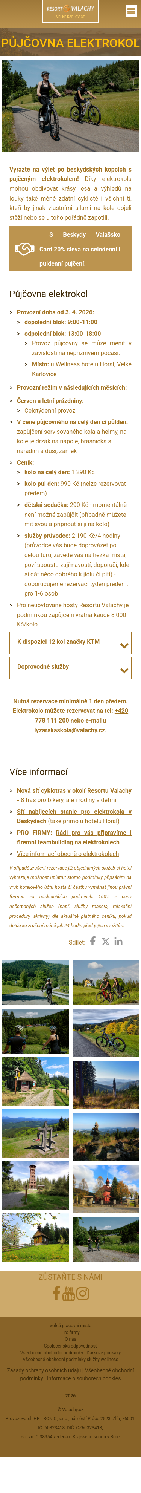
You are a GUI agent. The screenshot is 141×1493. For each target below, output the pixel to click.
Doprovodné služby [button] (43, 666)
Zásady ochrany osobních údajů (44, 1370)
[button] (125, 645)
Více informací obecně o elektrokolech (68, 854)
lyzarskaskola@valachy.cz (69, 730)
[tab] (70, 641)
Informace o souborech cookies (84, 1378)
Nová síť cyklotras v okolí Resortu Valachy (74, 790)
